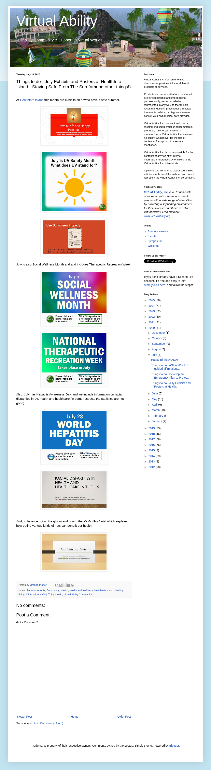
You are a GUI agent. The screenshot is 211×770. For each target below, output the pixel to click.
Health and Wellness (81, 590)
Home (74, 716)
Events (152, 236)
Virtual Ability (56, 21)
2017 (152, 439)
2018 (152, 433)
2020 (152, 327)
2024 (152, 305)
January (157, 421)
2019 (152, 428)
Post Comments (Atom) (48, 723)
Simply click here (154, 285)
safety (43, 594)
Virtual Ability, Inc (156, 192)
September (159, 343)
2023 (152, 311)
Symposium (155, 241)
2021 (152, 322)
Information (32, 594)
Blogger (174, 745)
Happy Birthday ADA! (164, 359)
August (156, 349)
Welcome (153, 245)
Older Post (124, 716)
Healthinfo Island (103, 590)
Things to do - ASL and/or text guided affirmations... (170, 367)
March (156, 410)
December (159, 332)
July (155, 354)
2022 (152, 316)
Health (64, 590)
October (157, 338)
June (155, 393)
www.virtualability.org (157, 216)
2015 (152, 450)
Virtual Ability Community (78, 594)
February (158, 415)
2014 (152, 456)
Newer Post (24, 716)
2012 (152, 467)
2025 (152, 300)
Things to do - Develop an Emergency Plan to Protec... (170, 376)
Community (52, 590)
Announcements (36, 590)
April (155, 404)
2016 (152, 444)
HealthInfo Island (32, 100)
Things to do (55, 594)
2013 (152, 461)
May (155, 399)
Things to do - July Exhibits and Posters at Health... (171, 384)
